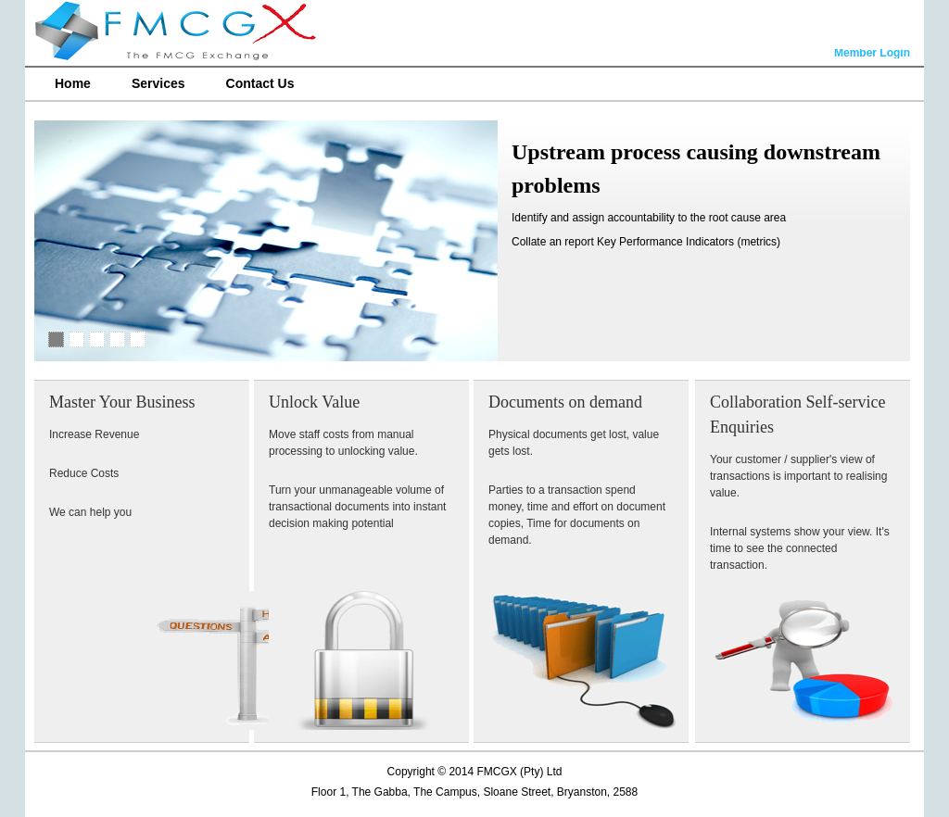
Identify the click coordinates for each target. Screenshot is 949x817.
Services (158, 83)
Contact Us (260, 83)
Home (73, 83)
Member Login (872, 53)
